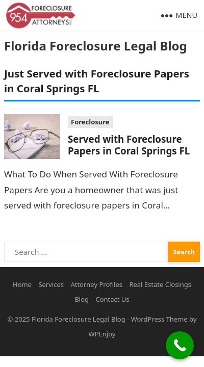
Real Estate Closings (160, 284)
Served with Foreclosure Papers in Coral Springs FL (129, 145)
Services (51, 284)
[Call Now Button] (180, 345)
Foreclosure (90, 121)
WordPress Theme (159, 319)
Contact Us (112, 299)
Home (22, 284)
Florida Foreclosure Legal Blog (95, 45)
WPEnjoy (102, 333)
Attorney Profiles (96, 284)
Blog (81, 299)
